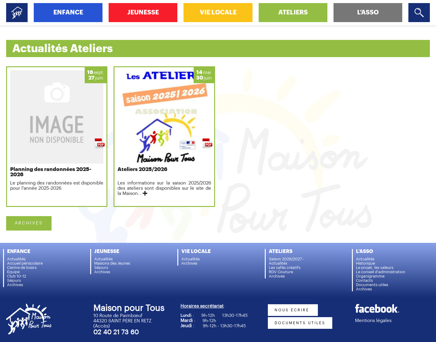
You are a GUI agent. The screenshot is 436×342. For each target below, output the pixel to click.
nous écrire (293, 310)
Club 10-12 (16, 276)
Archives (15, 285)
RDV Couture (281, 272)
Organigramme (370, 276)
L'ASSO (368, 12)
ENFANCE (68, 12)
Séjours (14, 280)
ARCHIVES (29, 223)
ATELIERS (293, 12)
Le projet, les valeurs (374, 268)
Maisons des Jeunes (112, 263)
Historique (365, 263)
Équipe (13, 272)
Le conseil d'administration (380, 272)
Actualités (16, 259)
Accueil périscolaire (25, 263)
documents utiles (300, 323)
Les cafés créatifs (284, 268)
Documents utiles (372, 285)
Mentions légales (373, 320)
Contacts (364, 280)
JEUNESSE (143, 12)
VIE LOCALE (218, 12)
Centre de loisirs (22, 268)
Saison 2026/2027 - (286, 259)
